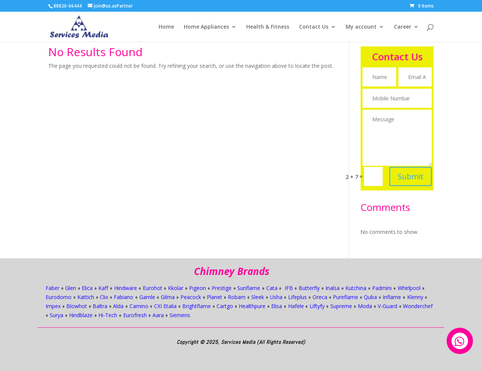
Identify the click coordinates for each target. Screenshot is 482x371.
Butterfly (309, 288)
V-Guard (387, 306)
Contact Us (313, 27)
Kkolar (175, 288)
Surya (56, 315)
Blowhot (76, 306)
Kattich (85, 297)
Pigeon (197, 288)
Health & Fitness (267, 27)
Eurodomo (59, 297)
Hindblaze (81, 315)
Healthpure (252, 306)
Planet (214, 297)
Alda (118, 306)
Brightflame (196, 306)
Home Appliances (206, 27)
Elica (87, 288)
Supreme (341, 306)
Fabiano (123, 297)
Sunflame (248, 288)
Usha (276, 297)
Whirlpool (409, 288)
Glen (70, 288)
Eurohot (152, 288)
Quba (370, 297)
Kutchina (355, 288)
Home (166, 27)
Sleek (257, 297)
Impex (53, 306)
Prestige (222, 288)
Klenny (415, 297)
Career (402, 27)
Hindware (125, 288)
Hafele (296, 306)
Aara (158, 315)
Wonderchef (418, 306)
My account (361, 27)
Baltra (100, 306)
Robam (237, 297)
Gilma (168, 297)
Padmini (382, 288)
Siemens (179, 315)
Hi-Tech (107, 315)
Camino (139, 306)
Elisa (276, 306)
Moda (365, 306)
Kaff (103, 288)
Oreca (320, 297)
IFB (289, 288)
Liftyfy (317, 306)
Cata (272, 288)
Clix (104, 297)
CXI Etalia (165, 306)
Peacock (190, 297)
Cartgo (225, 306)
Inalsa (332, 288)
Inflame (392, 297)
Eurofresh (135, 315)
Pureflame (345, 297)
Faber (52, 288)
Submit (409, 170)
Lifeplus (297, 297)
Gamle (147, 297)
